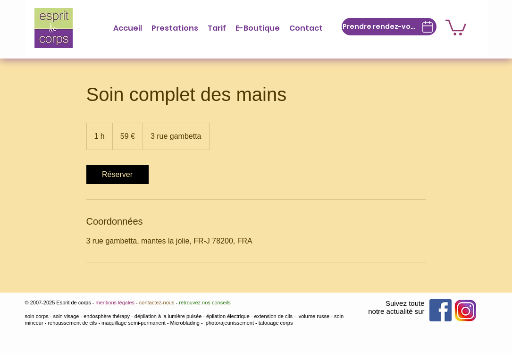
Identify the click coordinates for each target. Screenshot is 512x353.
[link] (117, 174)
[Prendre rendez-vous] (389, 26)
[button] (175, 28)
